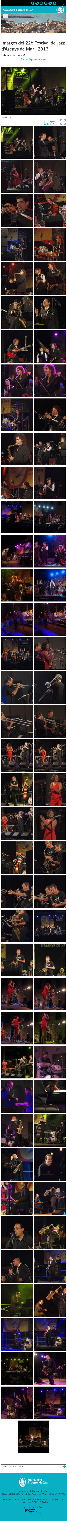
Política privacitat (37, 1499)
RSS (23, 1502)
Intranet (7, 1499)
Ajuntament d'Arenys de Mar (18, 10)
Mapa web (33, 1502)
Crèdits (44, 1502)
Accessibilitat (57, 1499)
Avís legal (20, 1499)
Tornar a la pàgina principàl (33, 59)
